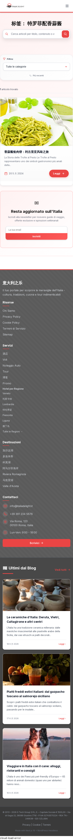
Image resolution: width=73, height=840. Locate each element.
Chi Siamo (9, 310)
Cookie (37, 824)
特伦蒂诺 (7, 409)
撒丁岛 (6, 426)
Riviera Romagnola (14, 474)
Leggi (62, 644)
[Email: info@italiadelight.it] (36, 506)
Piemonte (8, 415)
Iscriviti (36, 236)
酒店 (5, 353)
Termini (47, 824)
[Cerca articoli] (36, 34)
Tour (6, 371)
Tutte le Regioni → (13, 431)
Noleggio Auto (12, 365)
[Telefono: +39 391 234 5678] (36, 514)
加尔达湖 (8, 450)
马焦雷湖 (8, 480)
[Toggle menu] (67, 6)
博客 (5, 377)
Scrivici (36, 543)
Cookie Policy (11, 322)
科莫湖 (7, 462)
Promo (7, 383)
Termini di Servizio (14, 328)
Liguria (6, 420)
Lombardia (8, 404)
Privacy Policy (11, 316)
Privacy (27, 824)
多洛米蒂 (8, 456)
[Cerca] (65, 34)
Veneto (7, 393)
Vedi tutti (62, 569)
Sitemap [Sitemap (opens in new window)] (8, 334)
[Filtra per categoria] (36, 67)
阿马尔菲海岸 (10, 468)
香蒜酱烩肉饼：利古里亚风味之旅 (26, 152)
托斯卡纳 (7, 398)
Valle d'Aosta (11, 486)
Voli (5, 359)
